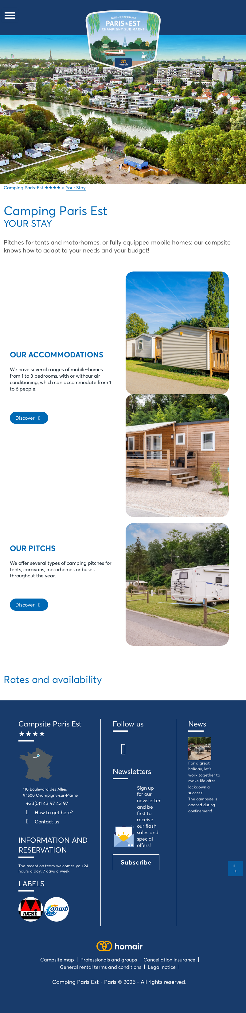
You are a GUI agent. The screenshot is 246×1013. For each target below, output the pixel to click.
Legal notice (162, 967)
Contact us (41, 821)
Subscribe (136, 862)
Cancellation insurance (169, 959)
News (197, 724)
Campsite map (57, 959)
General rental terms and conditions (100, 967)
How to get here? (48, 812)
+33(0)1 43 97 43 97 (47, 803)
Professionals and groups (108, 959)
